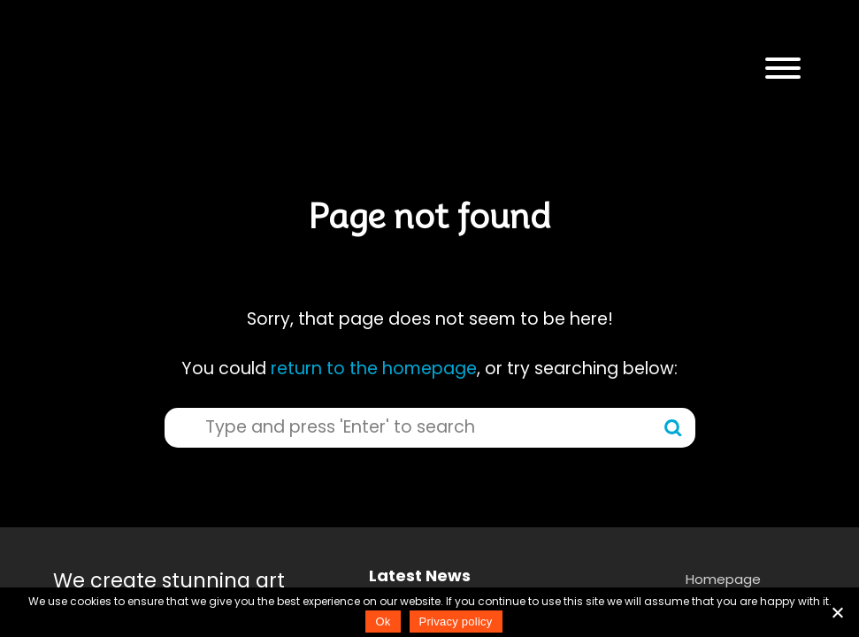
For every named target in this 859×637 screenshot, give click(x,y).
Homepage (723, 579)
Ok (382, 621)
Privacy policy (456, 621)
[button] (783, 68)
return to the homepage (374, 368)
